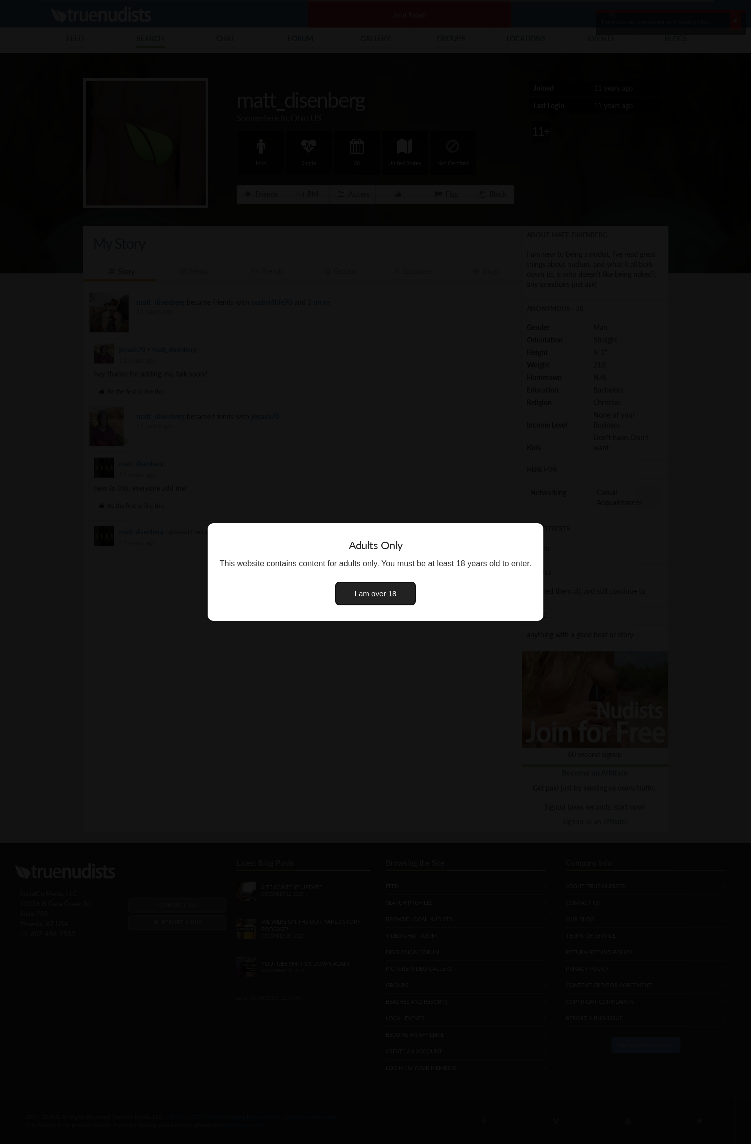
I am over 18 (376, 593)
